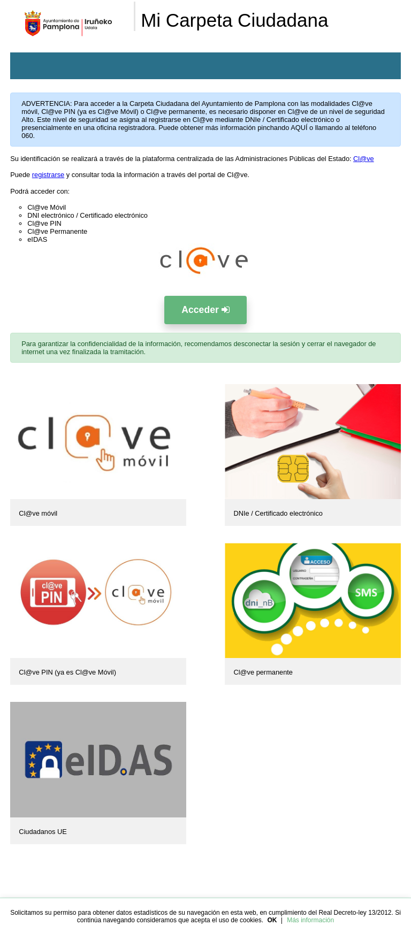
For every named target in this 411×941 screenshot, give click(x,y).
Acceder (205, 309)
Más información (310, 920)
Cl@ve (363, 159)
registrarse (48, 175)
